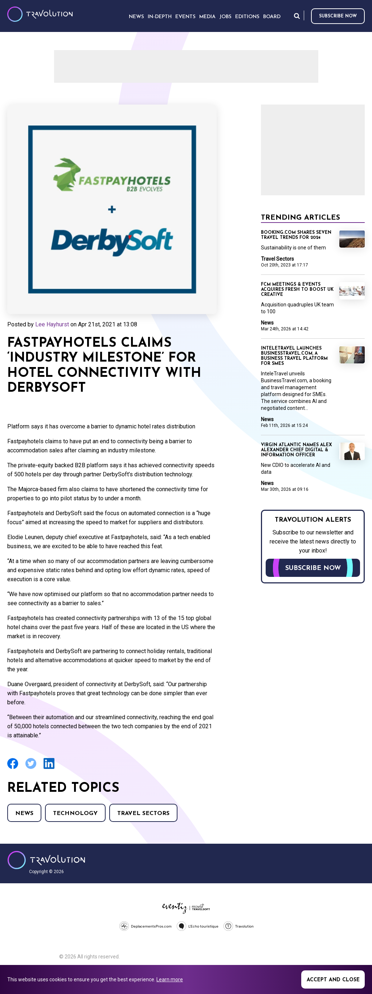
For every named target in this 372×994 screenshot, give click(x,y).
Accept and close (333, 980)
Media (207, 17)
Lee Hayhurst (52, 324)
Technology (75, 813)
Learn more (169, 979)
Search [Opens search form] (296, 16)
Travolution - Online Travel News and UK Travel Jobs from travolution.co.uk (46, 860)
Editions (247, 17)
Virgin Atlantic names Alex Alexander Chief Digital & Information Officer (296, 450)
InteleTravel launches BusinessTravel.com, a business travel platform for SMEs (294, 356)
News (24, 813)
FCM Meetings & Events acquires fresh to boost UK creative (297, 289)
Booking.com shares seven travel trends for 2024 (296, 235)
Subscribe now (338, 16)
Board (272, 17)
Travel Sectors (143, 813)
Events (185, 17)
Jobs (225, 17)
